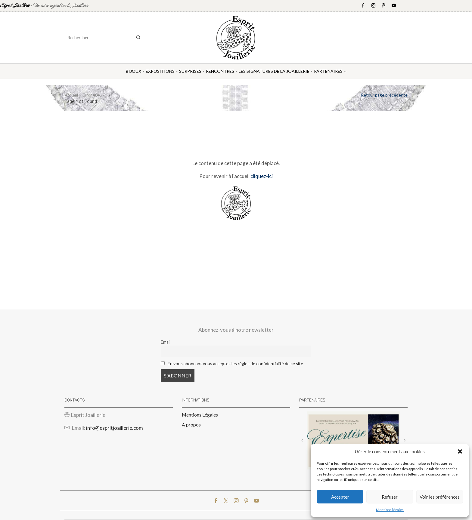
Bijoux (133, 71)
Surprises (190, 71)
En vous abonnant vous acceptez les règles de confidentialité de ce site (235, 363)
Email (165, 342)
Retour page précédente (384, 94)
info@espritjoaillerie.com (114, 428)
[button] (460, 451)
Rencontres (220, 71)
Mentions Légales (200, 414)
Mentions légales (390, 509)
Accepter (340, 497)
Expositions (160, 71)
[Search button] (138, 37)
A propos (191, 425)
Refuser (390, 497)
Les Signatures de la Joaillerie (274, 71)
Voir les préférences (440, 497)
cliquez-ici (261, 176)
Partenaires (330, 71)
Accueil (72, 94)
